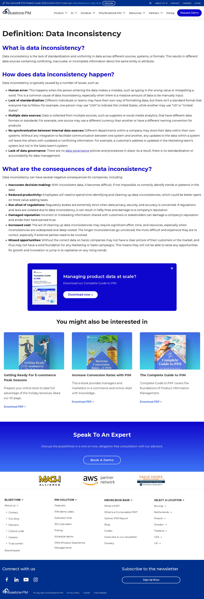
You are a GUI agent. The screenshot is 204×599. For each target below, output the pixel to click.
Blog (107, 524)
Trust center (16, 543)
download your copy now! (87, 3)
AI (72, 12)
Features (60, 505)
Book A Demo (102, 460)
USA (158, 536)
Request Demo (189, 12)
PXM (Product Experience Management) (70, 545)
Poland (159, 518)
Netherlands (163, 512)
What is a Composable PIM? (121, 512)
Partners (14, 524)
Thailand (160, 530)
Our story (14, 518)
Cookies (86, 593)
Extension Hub (63, 517)
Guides (108, 530)
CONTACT (175, 3)
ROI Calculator (63, 524)
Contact (13, 512)
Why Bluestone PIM (110, 12)
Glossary (109, 543)
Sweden (160, 524)
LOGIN (197, 3)
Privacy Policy (73, 593)
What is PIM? (112, 505)
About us (10, 505)
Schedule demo (64, 536)
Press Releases (100, 593)
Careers (13, 537)
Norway (160, 505)
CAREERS (187, 3)
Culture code (16, 531)
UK (157, 543)
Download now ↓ (80, 295)
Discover (109, 3)
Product (59, 12)
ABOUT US (160, 3)
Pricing (170, 12)
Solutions (86, 12)
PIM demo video (64, 511)
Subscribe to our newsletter (120, 536)
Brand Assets (12, 550)
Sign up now (151, 579)
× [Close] (171, 268)
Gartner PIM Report (116, 518)
